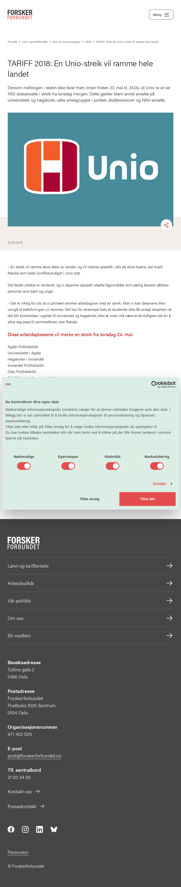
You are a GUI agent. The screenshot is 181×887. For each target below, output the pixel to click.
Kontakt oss (24, 791)
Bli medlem (90, 635)
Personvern (18, 852)
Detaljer (159, 484)
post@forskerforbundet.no (34, 755)
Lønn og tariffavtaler (90, 565)
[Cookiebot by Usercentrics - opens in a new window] (155, 384)
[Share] (166, 225)
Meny (161, 15)
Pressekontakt (26, 806)
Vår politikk (90, 600)
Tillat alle (147, 499)
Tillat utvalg (89, 499)
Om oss (90, 618)
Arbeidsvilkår (90, 583)
